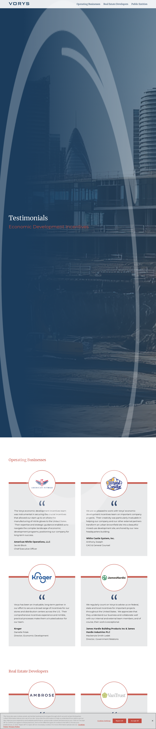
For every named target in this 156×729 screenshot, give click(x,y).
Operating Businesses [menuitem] (88, 4)
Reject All (119, 721)
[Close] (152, 720)
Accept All (135, 721)
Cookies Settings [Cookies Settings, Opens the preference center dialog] (104, 721)
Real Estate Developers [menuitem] (115, 4)
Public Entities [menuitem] (139, 4)
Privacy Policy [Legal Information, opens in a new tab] (14, 727)
